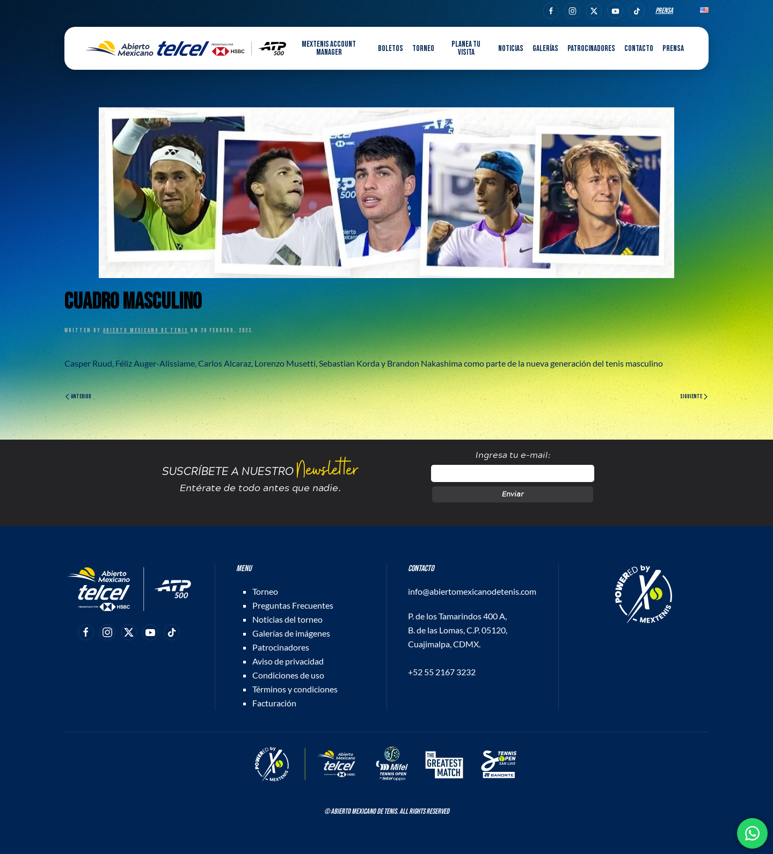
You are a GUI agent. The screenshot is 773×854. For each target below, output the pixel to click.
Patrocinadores (591, 48)
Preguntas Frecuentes (292, 605)
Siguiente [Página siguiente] (694, 396)
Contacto (638, 48)
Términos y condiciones (295, 689)
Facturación (274, 703)
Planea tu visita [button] (465, 48)
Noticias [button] (510, 48)
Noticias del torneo (287, 619)
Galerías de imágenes (291, 633)
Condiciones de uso (288, 675)
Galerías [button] (545, 48)
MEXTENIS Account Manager (329, 48)
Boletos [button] (390, 48)
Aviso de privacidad (288, 661)
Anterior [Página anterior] (78, 396)
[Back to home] (186, 48)
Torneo (265, 591)
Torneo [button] (423, 48)
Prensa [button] (673, 48)
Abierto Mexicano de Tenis (145, 330)
